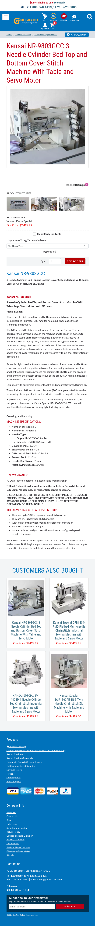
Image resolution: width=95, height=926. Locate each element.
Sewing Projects (14, 769)
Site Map (11, 855)
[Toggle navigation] (5, 17)
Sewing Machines (15, 754)
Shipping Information (17, 828)
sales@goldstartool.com (49, 879)
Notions (10, 773)
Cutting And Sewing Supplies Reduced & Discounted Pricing (36, 750)
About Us (11, 812)
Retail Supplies (14, 781)
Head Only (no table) (49, 234)
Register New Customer (18, 847)
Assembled (49, 251)
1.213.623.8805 (65, 7)
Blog (9, 820)
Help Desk (12, 824)
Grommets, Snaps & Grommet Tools (24, 762)
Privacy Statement (16, 839)
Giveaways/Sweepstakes (18, 851)
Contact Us (12, 816)
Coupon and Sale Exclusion (20, 835)
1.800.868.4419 (41, 7)
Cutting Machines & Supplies (21, 766)
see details (59, 2)
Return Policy (13, 831)
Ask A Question (76, 34)
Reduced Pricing (16, 746)
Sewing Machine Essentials (20, 758)
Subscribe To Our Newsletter (28, 898)
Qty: (43, 261)
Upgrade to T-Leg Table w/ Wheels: (27, 240)
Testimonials (13, 843)
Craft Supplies (14, 777)
